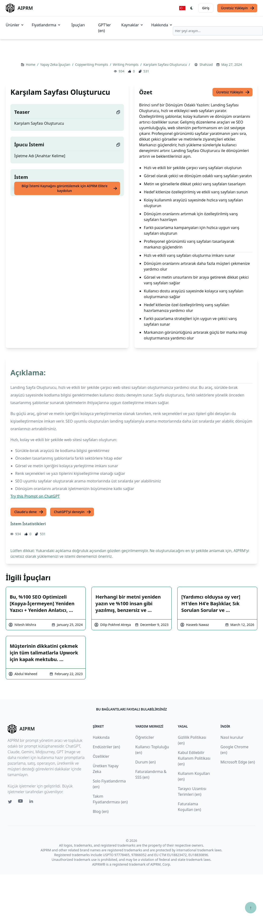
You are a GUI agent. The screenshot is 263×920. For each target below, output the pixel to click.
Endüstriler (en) (106, 746)
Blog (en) (101, 811)
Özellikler (101, 756)
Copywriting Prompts (92, 64)
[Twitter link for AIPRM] (10, 801)
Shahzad (206, 64)
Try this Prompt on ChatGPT (35, 496)
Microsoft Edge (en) (238, 762)
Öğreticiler (144, 737)
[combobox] (218, 30)
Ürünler (15, 25)
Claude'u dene (28, 512)
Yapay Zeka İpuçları (55, 64)
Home (31, 64)
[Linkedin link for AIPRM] (32, 802)
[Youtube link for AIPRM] (21, 802)
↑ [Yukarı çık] (250, 907)
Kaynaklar (132, 25)
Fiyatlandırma (46, 25)
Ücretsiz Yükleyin (237, 8)
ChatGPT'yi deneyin (72, 512)
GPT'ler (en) (104, 27)
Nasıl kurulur (232, 737)
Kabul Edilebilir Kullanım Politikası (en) (194, 758)
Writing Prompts (126, 64)
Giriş (205, 8)
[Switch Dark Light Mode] (191, 8)
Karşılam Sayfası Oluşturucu (165, 64)
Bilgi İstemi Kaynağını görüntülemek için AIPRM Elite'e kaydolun (69, 188)
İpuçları (78, 25)
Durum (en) (145, 762)
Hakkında (162, 25)
